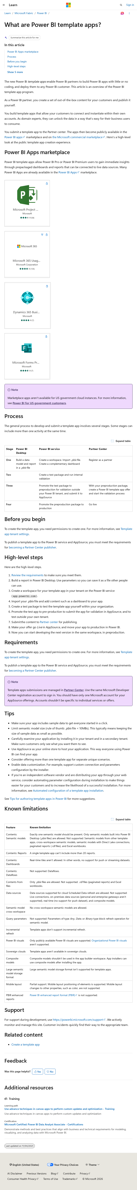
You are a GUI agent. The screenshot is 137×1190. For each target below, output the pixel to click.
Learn (7, 13)
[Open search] (121, 5)
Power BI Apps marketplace (22, 51)
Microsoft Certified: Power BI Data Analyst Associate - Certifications (43, 1124)
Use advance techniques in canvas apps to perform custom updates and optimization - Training (59, 1109)
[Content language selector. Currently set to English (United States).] (24, 1165)
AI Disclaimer (14, 1173)
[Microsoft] (68, 5)
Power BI (42, 13)
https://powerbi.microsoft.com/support (78, 1019)
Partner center (49, 622)
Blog (53, 1173)
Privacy (84, 1173)
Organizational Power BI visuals (109, 940)
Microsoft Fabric (24, 13)
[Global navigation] (3, 5)
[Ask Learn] (122, 13)
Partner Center (74, 690)
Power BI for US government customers (39, 403)
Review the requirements (27, 575)
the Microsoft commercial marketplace (77, 137)
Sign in (130, 4)
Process (11, 56)
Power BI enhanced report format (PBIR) (52, 995)
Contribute (69, 1173)
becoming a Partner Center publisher (32, 547)
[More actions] (129, 13)
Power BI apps (13, 137)
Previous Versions (36, 1173)
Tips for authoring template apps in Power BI (38, 798)
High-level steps (16, 66)
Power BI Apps (68, 172)
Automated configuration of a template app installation (68, 790)
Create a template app (25, 1044)
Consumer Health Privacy (21, 1179)
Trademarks (68, 1179)
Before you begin (17, 61)
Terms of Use (50, 1179)
